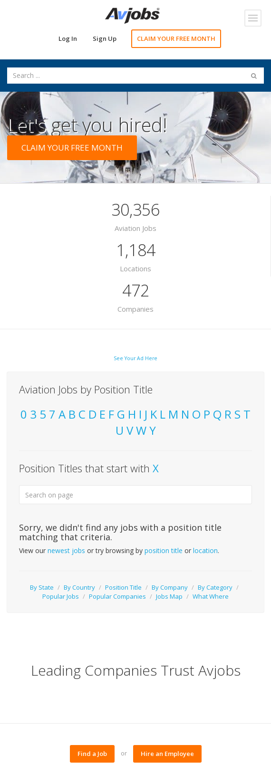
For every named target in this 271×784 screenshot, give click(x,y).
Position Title (123, 587)
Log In (67, 38)
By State (42, 587)
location (205, 550)
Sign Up (104, 38)
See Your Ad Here (135, 358)
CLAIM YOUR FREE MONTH (176, 38)
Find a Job (92, 753)
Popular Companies (117, 596)
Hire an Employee (167, 753)
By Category (215, 587)
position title (164, 550)
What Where (211, 596)
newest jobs (66, 550)
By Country (79, 587)
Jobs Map (169, 596)
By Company (170, 587)
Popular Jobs (60, 596)
